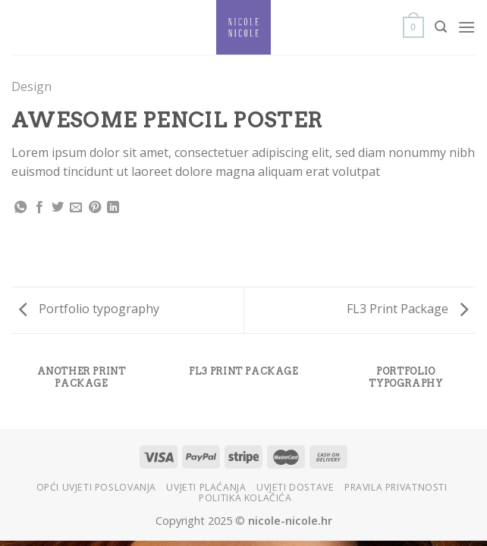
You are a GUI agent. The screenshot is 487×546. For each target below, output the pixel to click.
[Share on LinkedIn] (113, 208)
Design (31, 86)
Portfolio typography (89, 308)
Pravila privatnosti (396, 487)
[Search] (441, 27)
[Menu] (466, 27)
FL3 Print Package (407, 308)
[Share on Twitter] (58, 208)
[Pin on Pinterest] (95, 208)
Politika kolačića (245, 497)
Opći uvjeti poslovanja (96, 487)
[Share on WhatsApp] (20, 208)
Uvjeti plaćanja (206, 487)
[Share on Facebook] (39, 208)
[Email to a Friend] (76, 208)
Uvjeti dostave (295, 487)
